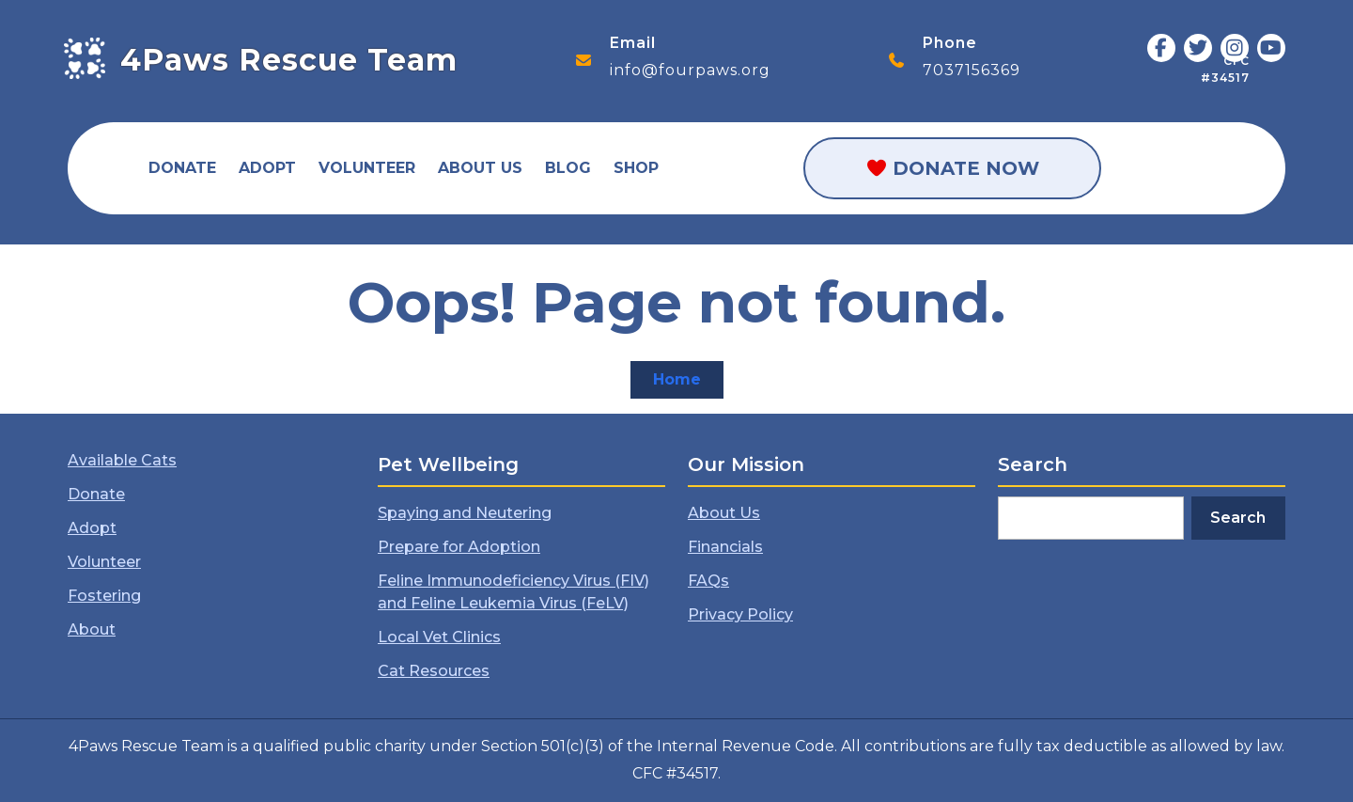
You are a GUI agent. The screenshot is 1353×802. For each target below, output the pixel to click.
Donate (182, 168)
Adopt (267, 168)
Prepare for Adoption (459, 547)
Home (688, 383)
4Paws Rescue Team (289, 59)
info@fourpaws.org (690, 70)
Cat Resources (434, 671)
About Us (480, 168)
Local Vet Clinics (439, 637)
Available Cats (122, 460)
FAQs (708, 581)
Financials (725, 547)
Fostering (104, 596)
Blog (568, 168)
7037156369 (971, 70)
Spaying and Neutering (465, 513)
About (92, 629)
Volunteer (367, 168)
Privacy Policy (740, 614)
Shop (636, 168)
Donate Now (952, 168)
